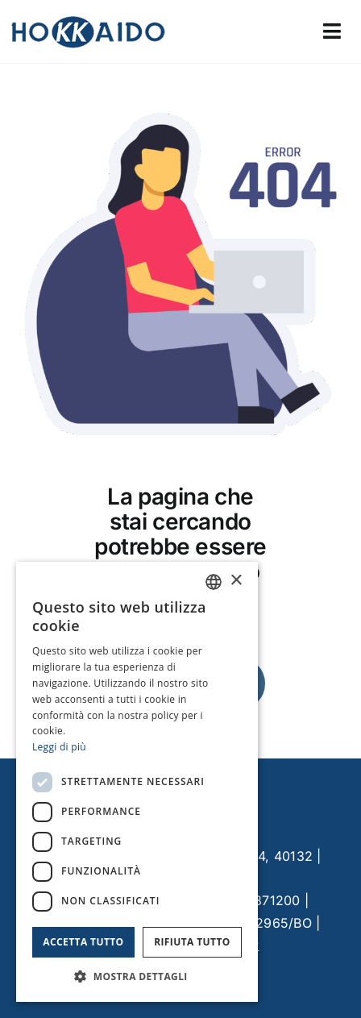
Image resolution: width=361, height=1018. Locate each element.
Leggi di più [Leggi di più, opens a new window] (59, 747)
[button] (137, 977)
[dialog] (137, 782)
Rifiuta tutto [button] (192, 942)
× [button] (236, 581)
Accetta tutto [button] (83, 942)
